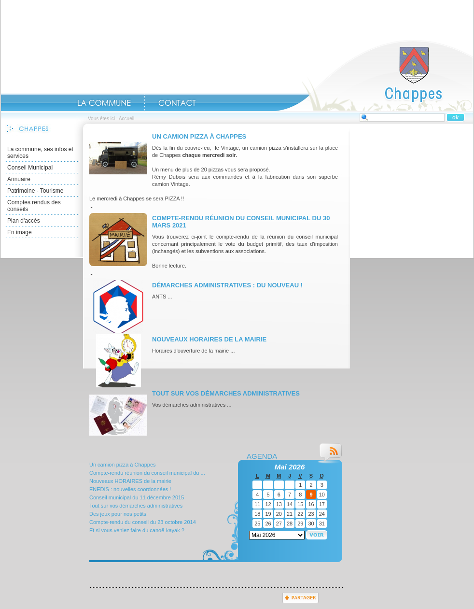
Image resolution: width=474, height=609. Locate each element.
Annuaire (18, 179)
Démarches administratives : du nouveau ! (227, 285)
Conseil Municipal (30, 167)
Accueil (374, 75)
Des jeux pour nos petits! (118, 514)
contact (177, 103)
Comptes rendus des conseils (34, 205)
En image (19, 232)
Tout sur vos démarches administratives (226, 393)
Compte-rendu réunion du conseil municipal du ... (147, 473)
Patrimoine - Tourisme (35, 190)
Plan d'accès (23, 220)
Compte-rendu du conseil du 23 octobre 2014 (142, 522)
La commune (104, 103)
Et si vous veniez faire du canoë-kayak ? (136, 530)
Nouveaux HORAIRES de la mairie (209, 339)
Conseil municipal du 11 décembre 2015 (136, 497)
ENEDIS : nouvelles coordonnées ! (130, 489)
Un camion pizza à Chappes (199, 136)
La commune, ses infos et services (40, 152)
